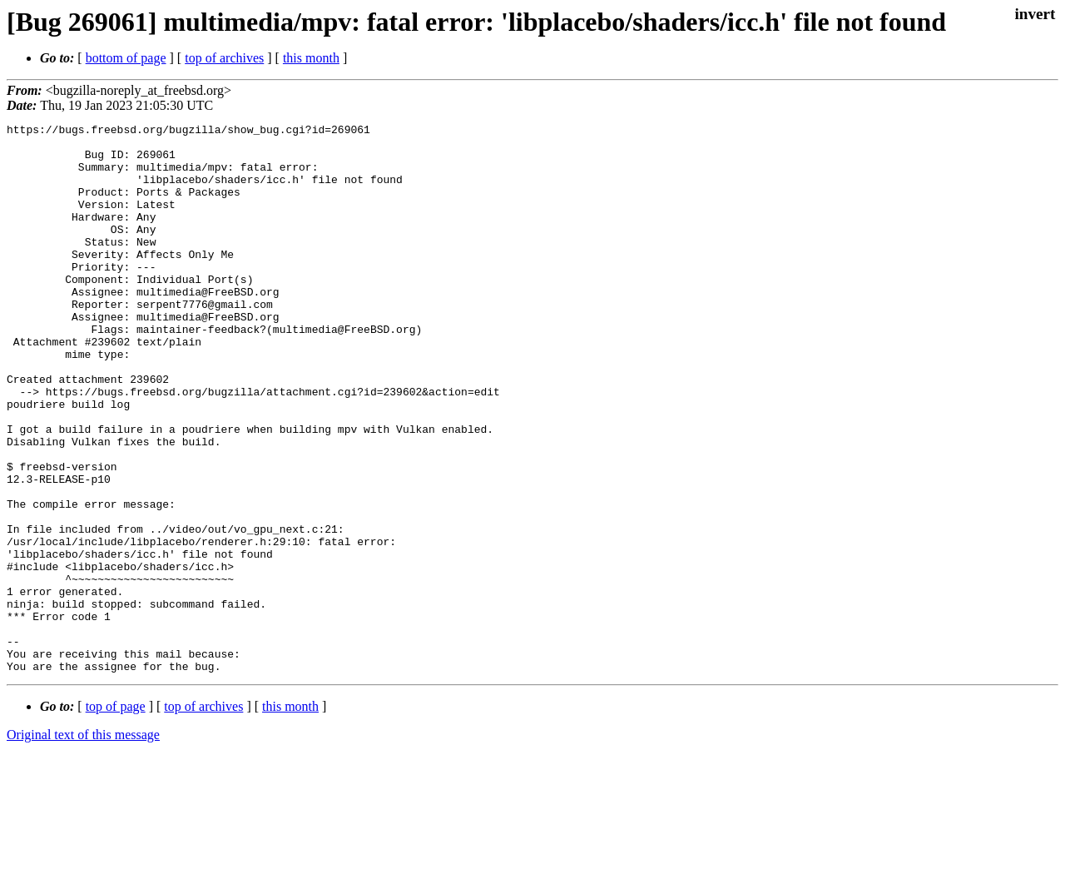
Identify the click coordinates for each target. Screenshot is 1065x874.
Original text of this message (83, 844)
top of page (116, 816)
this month (311, 58)
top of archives (224, 58)
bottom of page (126, 58)
